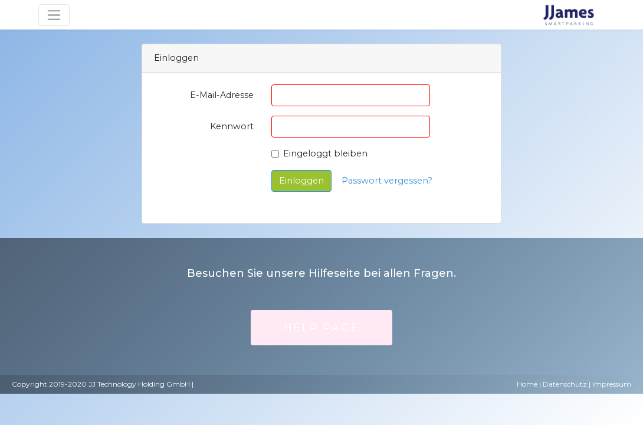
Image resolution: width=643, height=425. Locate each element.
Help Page (321, 327)
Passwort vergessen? (387, 180)
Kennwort (232, 126)
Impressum (611, 384)
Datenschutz (565, 384)
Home (527, 384)
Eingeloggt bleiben (325, 153)
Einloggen (301, 180)
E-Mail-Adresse (222, 95)
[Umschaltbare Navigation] (54, 15)
